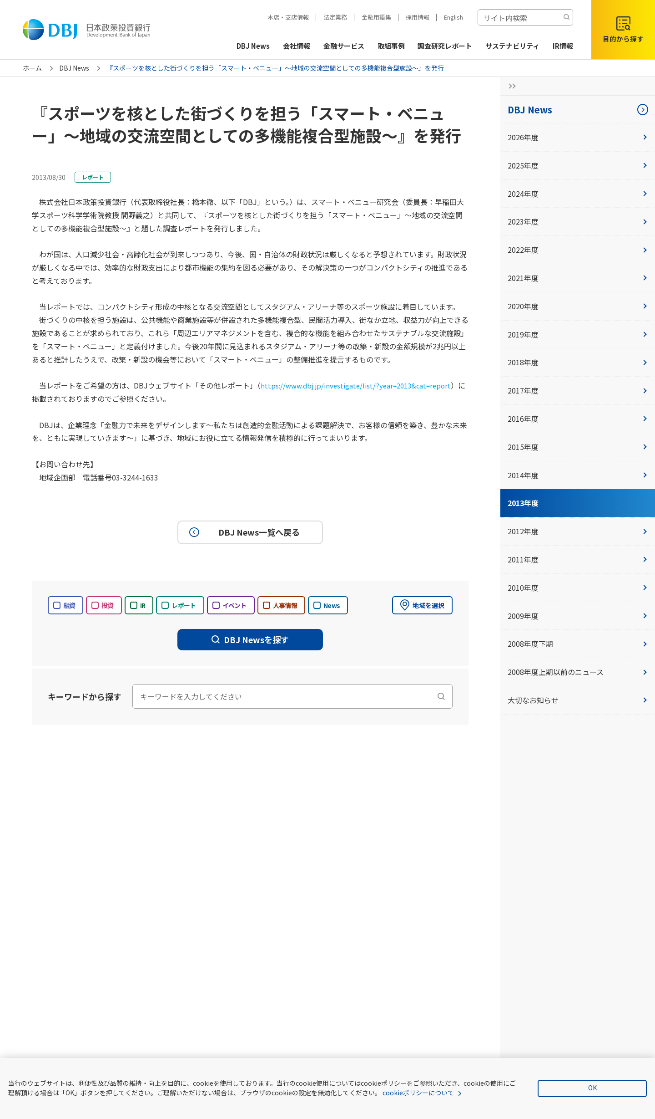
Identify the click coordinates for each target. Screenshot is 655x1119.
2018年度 (578, 362)
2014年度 (578, 475)
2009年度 (578, 615)
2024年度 (578, 193)
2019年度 (578, 334)
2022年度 (578, 249)
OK (592, 1087)
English (453, 17)
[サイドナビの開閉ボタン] (509, 86)
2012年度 (578, 531)
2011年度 (578, 559)
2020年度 (578, 306)
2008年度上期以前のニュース (578, 671)
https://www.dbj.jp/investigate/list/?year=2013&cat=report (361, 385)
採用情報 (417, 17)
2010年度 (578, 587)
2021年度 (578, 277)
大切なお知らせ (578, 700)
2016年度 (578, 418)
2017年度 (578, 390)
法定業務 (335, 17)
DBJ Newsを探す (250, 639)
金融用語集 (376, 17)
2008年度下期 (578, 643)
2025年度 (578, 165)
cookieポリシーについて (418, 1092)
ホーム (32, 67)
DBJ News (74, 67)
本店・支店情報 (288, 17)
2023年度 (578, 221)
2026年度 (578, 137)
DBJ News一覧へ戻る (243, 532)
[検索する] (566, 17)
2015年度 (578, 446)
